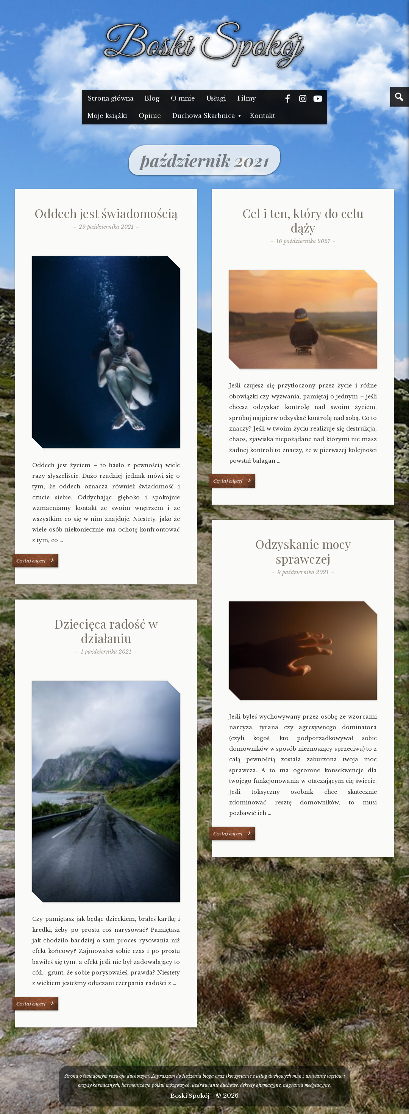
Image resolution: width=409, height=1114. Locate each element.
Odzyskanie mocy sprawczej (303, 551)
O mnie (183, 98)
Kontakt (262, 115)
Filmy (246, 98)
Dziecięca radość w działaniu (106, 630)
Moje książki (107, 115)
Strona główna (110, 98)
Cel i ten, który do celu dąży (303, 220)
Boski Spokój (189, 1095)
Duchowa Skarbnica (203, 115)
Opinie (150, 115)
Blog (152, 98)
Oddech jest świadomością (106, 213)
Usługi (216, 98)
